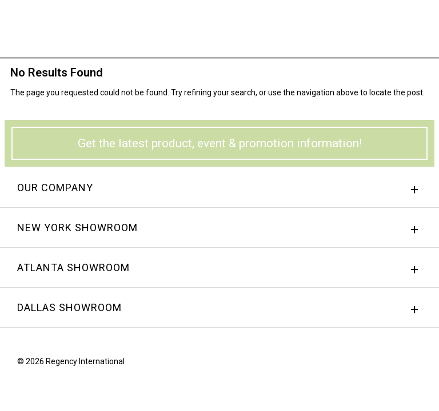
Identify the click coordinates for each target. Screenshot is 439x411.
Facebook (374, 364)
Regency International (40, 27)
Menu (413, 25)
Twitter (417, 364)
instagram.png (396, 364)
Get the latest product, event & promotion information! (220, 143)
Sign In (288, 25)
